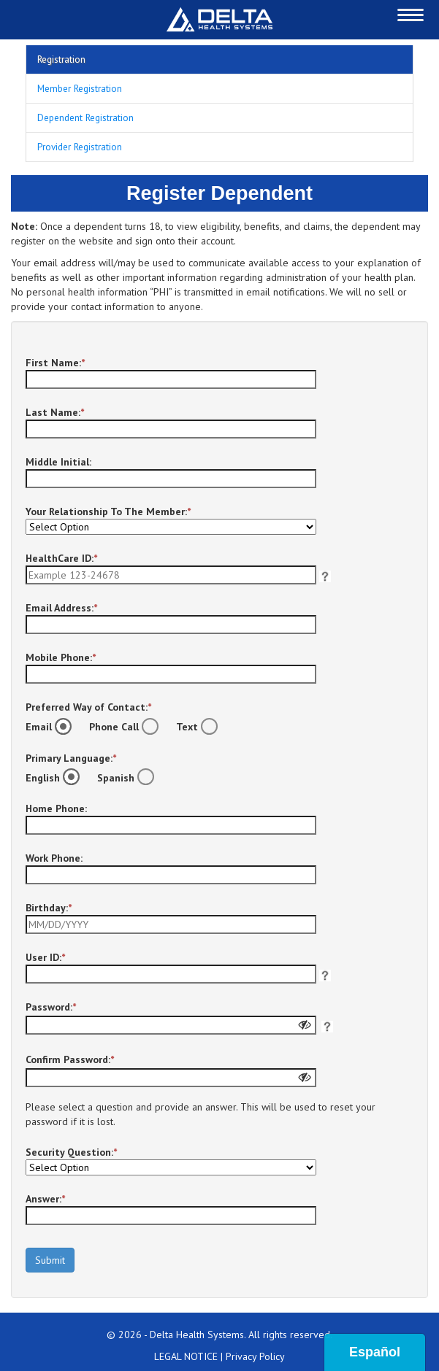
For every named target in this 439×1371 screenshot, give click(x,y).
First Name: (55, 362)
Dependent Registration (85, 117)
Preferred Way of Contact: (88, 707)
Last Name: (55, 412)
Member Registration (79, 88)
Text (200, 726)
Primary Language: (71, 758)
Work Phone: (54, 858)
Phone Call (127, 726)
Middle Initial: (58, 461)
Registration (61, 59)
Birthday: (49, 907)
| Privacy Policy (253, 1356)
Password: (51, 1006)
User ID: (45, 957)
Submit (50, 1260)
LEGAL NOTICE (186, 1356)
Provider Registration (79, 146)
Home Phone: (56, 808)
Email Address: (61, 607)
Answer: (45, 1198)
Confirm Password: (70, 1059)
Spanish (129, 777)
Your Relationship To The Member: (108, 511)
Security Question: (71, 1152)
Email (52, 726)
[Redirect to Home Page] (219, 19)
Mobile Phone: (61, 657)
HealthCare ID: (61, 558)
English (56, 777)
